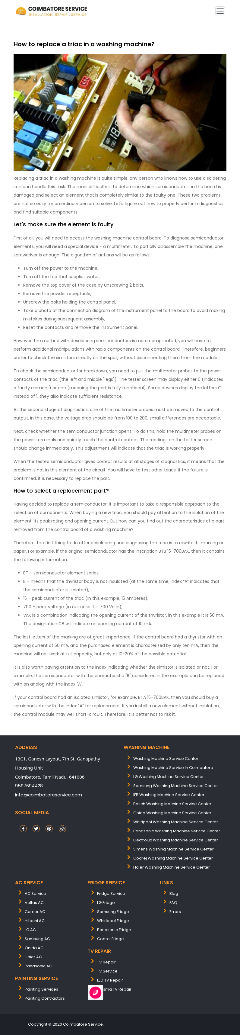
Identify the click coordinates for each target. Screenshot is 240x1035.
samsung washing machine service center (175, 786)
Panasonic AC (38, 966)
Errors (175, 911)
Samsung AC (37, 939)
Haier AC (33, 957)
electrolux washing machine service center (175, 840)
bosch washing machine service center (172, 804)
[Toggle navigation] (220, 11)
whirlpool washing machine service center (175, 822)
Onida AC (34, 948)
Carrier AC (35, 911)
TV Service (107, 971)
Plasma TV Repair (114, 989)
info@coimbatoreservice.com (48, 795)
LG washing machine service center (168, 776)
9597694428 (29, 786)
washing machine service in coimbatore (173, 767)
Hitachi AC (35, 921)
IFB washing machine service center (168, 795)
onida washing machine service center (172, 813)
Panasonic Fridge (114, 930)
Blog (173, 893)
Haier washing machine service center (171, 867)
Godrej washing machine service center (173, 858)
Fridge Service (111, 893)
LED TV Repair (110, 980)
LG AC (30, 930)
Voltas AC (34, 902)
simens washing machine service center (173, 849)
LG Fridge (106, 902)
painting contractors (45, 998)
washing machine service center (165, 758)
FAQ (173, 902)
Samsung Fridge (113, 911)
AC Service (35, 893)
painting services (41, 989)
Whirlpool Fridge (113, 921)
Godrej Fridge (110, 939)
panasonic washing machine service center (176, 831)
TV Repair (106, 962)
